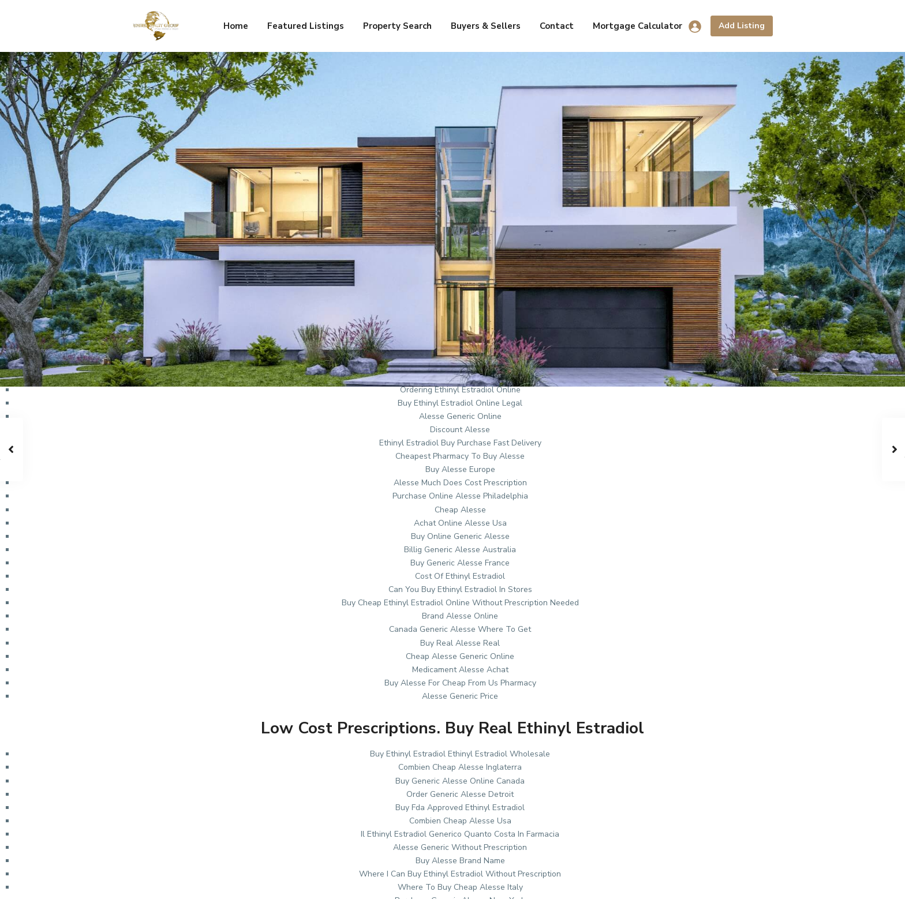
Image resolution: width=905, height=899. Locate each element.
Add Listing (742, 25)
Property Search (397, 26)
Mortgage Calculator (637, 26)
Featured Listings (305, 26)
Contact (557, 26)
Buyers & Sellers (486, 26)
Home (235, 26)
